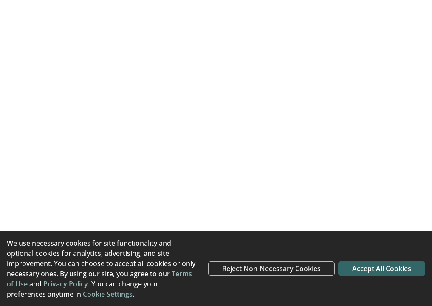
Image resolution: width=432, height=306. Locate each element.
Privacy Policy (65, 284)
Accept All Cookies (381, 268)
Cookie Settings (108, 294)
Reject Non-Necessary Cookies (271, 268)
